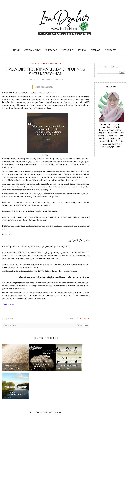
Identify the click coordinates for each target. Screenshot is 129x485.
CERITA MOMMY (32, 50)
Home (16, 50)
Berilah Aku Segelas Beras (12, 367)
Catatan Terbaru (9, 325)
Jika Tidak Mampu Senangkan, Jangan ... (40, 366)
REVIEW (82, 50)
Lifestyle (67, 50)
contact (110, 50)
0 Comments (7, 319)
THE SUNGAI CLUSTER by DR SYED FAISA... (15, 394)
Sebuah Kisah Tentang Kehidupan (46, 64)
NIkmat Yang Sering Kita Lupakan (68, 367)
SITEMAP (95, 50)
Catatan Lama (82, 325)
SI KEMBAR (51, 50)
